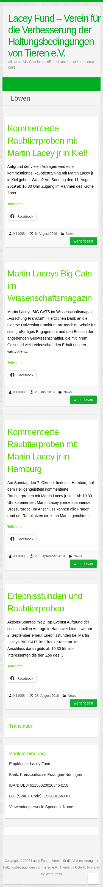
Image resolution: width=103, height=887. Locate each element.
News (70, 234)
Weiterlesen (83, 241)
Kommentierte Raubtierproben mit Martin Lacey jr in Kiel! (47, 140)
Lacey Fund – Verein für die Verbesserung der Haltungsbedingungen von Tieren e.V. (54, 36)
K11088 (19, 234)
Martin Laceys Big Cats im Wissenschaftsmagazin (49, 285)
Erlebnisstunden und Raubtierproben (44, 602)
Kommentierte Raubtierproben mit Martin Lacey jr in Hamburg (42, 450)
